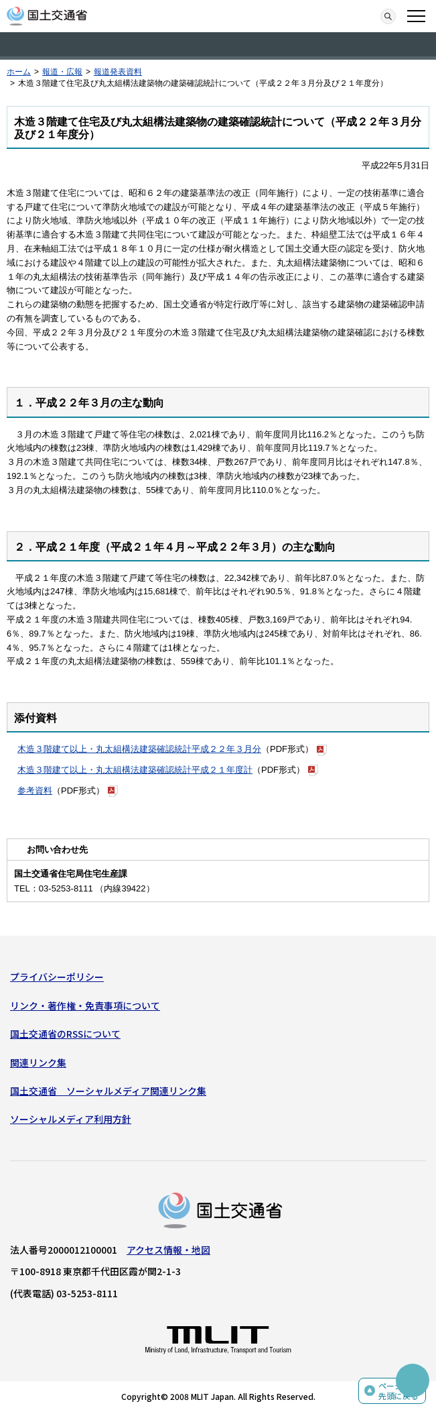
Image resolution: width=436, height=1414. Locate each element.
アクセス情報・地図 (168, 1249)
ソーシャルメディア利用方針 (70, 1119)
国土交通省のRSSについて (65, 1033)
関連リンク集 (38, 1062)
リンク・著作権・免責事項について (85, 1005)
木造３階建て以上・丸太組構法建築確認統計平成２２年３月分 (139, 749)
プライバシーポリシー (57, 976)
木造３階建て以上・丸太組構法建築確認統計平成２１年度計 (134, 770)
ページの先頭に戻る (398, 1391)
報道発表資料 (118, 71)
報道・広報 (62, 71)
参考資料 (34, 790)
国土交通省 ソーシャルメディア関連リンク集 (108, 1090)
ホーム (19, 71)
